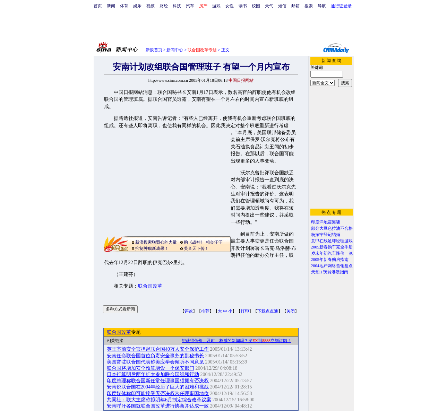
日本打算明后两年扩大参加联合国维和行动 (153, 374)
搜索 (308, 5)
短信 (282, 5)
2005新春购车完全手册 (332, 247)
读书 (243, 5)
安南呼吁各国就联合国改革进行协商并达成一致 (158, 406)
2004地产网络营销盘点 (332, 265)
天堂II (316, 272)
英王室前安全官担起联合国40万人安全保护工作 (158, 349)
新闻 (111, 5)
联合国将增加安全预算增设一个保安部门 (150, 368)
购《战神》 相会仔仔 (203, 242)
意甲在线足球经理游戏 (332, 240)
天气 (269, 5)
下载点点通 (267, 311)
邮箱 (295, 5)
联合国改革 (150, 286)
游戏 (216, 5)
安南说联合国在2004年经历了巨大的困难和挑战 (158, 387)
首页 (98, 5)
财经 (164, 5)
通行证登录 (341, 5)
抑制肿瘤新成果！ (152, 248)
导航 (322, 5)
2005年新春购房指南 (330, 259)
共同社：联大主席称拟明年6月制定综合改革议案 (159, 399)
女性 (229, 5)
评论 (188, 311)
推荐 (205, 311)
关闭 (290, 311)
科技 (177, 5)
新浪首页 (154, 49)
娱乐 (137, 5)
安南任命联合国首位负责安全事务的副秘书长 (155, 355)
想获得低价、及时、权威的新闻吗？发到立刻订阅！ (236, 340)
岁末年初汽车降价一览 (332, 253)
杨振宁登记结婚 (325, 234)
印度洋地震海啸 (325, 222)
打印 (245, 311)
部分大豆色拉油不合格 (332, 228)
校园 (256, 5)
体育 (124, 5)
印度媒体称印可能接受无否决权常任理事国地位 (158, 393)
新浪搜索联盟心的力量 (156, 242)
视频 (150, 5)
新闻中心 (174, 49)
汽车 (190, 5)
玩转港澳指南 (335, 272)
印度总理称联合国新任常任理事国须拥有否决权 (158, 380)
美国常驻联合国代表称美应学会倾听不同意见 (155, 362)
